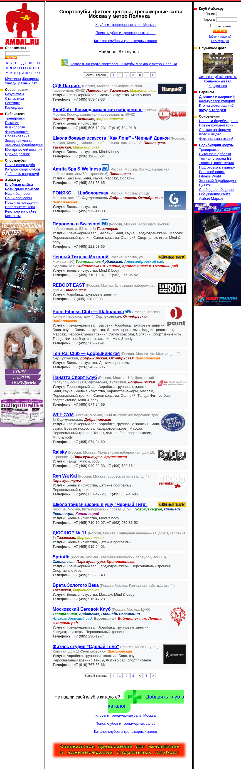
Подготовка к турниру (217, 167)
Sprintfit (61, 556)
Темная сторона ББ (215, 158)
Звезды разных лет (21, 83)
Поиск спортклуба (20, 165)
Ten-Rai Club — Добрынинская (86, 353)
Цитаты (205, 185)
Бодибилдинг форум (216, 145)
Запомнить (223, 26)
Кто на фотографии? (216, 105)
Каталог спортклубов (22, 169)
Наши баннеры (17, 193)
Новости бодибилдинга (218, 121)
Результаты (14, 94)
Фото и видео (210, 134)
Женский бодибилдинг (24, 145)
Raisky (60, 452)
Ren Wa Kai (65, 476)
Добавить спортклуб (22, 174)
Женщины (30, 79)
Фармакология (17, 132)
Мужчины (13, 79)
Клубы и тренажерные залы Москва (125, 25)
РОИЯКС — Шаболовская (80, 193)
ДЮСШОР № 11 (70, 532)
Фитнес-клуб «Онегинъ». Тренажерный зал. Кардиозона (218, 70)
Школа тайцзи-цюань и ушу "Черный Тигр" (100, 504)
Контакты (13, 216)
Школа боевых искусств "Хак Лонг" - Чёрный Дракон (111, 138)
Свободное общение (216, 190)
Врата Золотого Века (76, 585)
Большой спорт (212, 172)
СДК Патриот (67, 85)
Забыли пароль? (220, 36)
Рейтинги (12, 103)
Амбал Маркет (211, 198)
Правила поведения (22, 202)
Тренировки (14, 118)
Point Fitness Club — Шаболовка (88, 311)
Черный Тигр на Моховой (81, 256)
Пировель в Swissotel (76, 224)
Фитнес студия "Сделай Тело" (86, 646)
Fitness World (210, 176)
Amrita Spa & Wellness (77, 169)
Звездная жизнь (18, 140)
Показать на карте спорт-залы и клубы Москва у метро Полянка (123, 64)
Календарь (14, 107)
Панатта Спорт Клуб (75, 377)
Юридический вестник (23, 149)
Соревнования (17, 136)
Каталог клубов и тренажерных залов (125, 41)
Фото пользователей (216, 139)
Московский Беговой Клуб (82, 609)
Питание (12, 123)
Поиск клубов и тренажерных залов (125, 33)
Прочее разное (17, 154)
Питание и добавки (215, 154)
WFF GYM (63, 414)
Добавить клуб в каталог (146, 699)
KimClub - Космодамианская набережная (97, 109)
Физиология (15, 127)
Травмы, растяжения (216, 163)
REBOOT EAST (69, 285)
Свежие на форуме (215, 130)
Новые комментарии (216, 125)
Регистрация (220, 41)
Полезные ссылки (20, 207)
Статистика (14, 98)
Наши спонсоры (18, 198)
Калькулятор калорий (217, 101)
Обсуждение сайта (214, 194)
